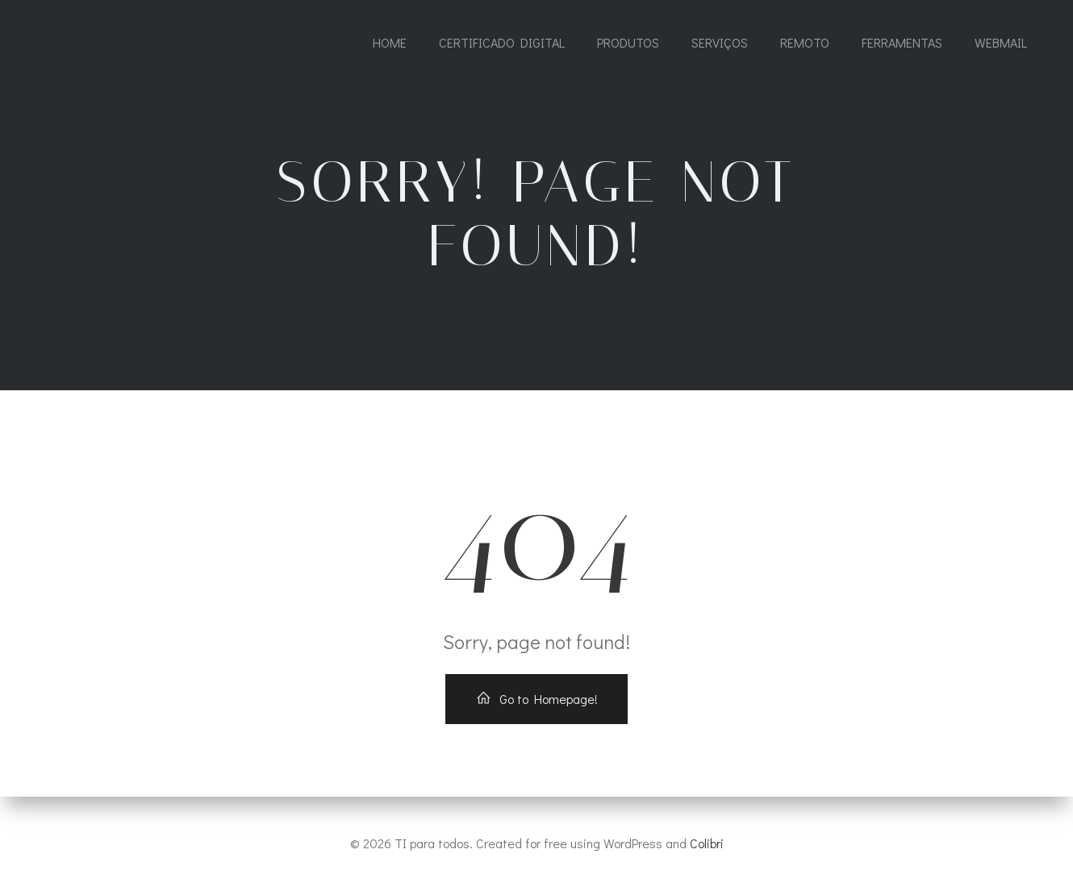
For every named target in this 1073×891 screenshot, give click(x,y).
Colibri (707, 843)
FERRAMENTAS (902, 42)
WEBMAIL (1001, 42)
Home (390, 42)
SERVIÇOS (719, 42)
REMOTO (804, 42)
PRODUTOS (628, 42)
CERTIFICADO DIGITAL (502, 42)
